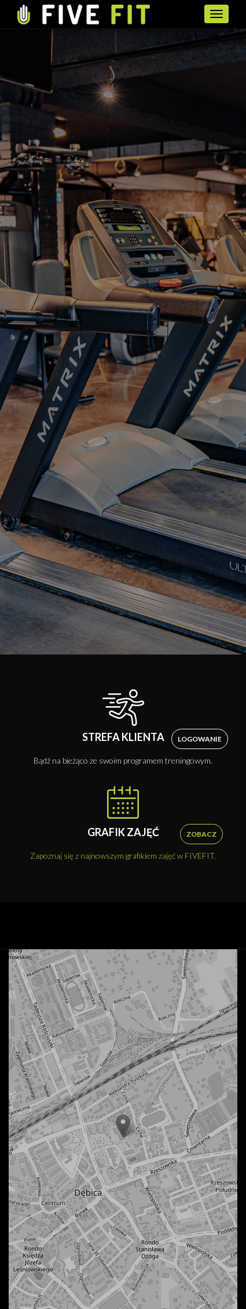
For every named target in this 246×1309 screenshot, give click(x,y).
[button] (123, 1126)
